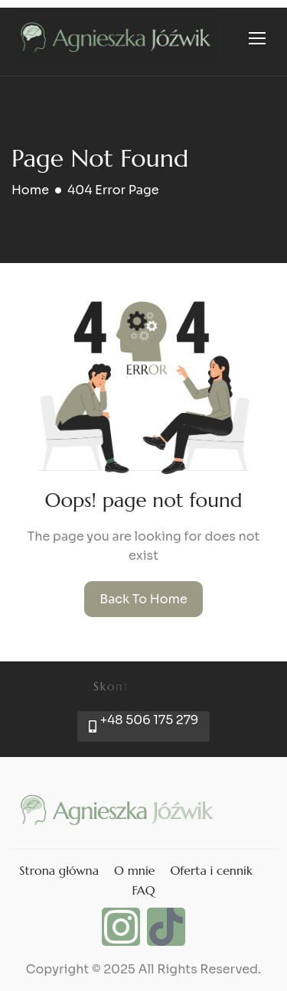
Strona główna (59, 870)
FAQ (143, 890)
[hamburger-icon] (257, 38)
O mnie (134, 870)
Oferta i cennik (211, 870)
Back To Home (143, 599)
